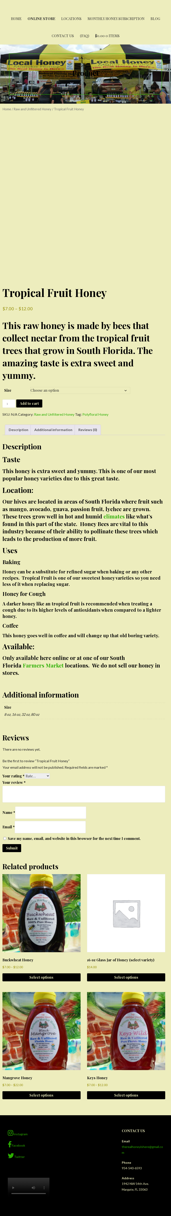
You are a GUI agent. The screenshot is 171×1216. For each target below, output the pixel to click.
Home (16, 18)
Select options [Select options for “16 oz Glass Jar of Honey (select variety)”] (126, 906)
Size (7, 319)
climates (114, 445)
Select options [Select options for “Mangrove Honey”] (41, 1024)
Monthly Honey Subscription (116, 18)
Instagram (18, 1062)
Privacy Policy (85, 1184)
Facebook (16, 1073)
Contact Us (63, 35)
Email (8, 756)
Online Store (41, 18)
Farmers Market (43, 594)
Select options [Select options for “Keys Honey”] (126, 1024)
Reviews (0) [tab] (87, 359)
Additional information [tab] (53, 359)
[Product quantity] (8, 333)
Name (8, 741)
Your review (14, 711)
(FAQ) (84, 35)
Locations (71, 18)
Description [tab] (18, 359)
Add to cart (29, 332)
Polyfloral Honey (95, 343)
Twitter (16, 1085)
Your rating (13, 705)
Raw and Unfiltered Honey (32, 109)
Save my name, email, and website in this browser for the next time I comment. (74, 767)
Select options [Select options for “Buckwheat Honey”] (41, 906)
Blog (155, 18)
